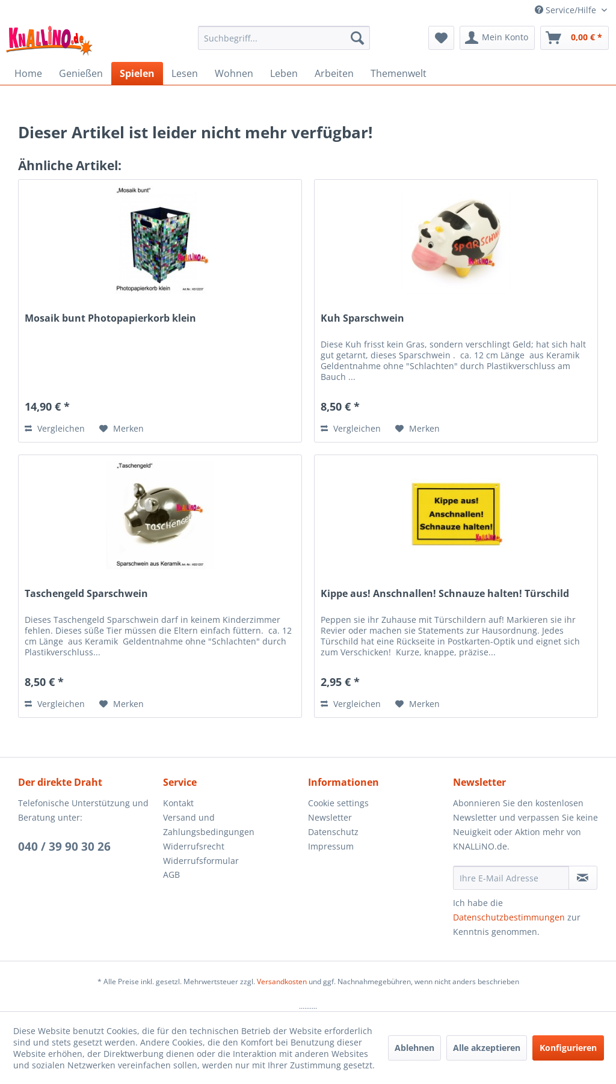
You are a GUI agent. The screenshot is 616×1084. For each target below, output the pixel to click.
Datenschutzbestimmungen (509, 917)
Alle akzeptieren (486, 1047)
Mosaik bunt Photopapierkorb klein (110, 318)
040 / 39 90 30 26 (64, 846)
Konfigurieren (568, 1047)
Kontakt (178, 803)
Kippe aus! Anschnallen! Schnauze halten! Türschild (445, 593)
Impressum (331, 846)
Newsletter (330, 817)
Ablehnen (414, 1047)
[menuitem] (284, 38)
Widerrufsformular (201, 860)
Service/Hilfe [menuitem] (567, 10)
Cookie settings (338, 803)
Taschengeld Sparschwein (86, 593)
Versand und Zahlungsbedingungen (208, 824)
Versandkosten (282, 981)
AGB (171, 874)
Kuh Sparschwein (362, 318)
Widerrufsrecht (193, 846)
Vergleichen (55, 428)
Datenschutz (333, 831)
